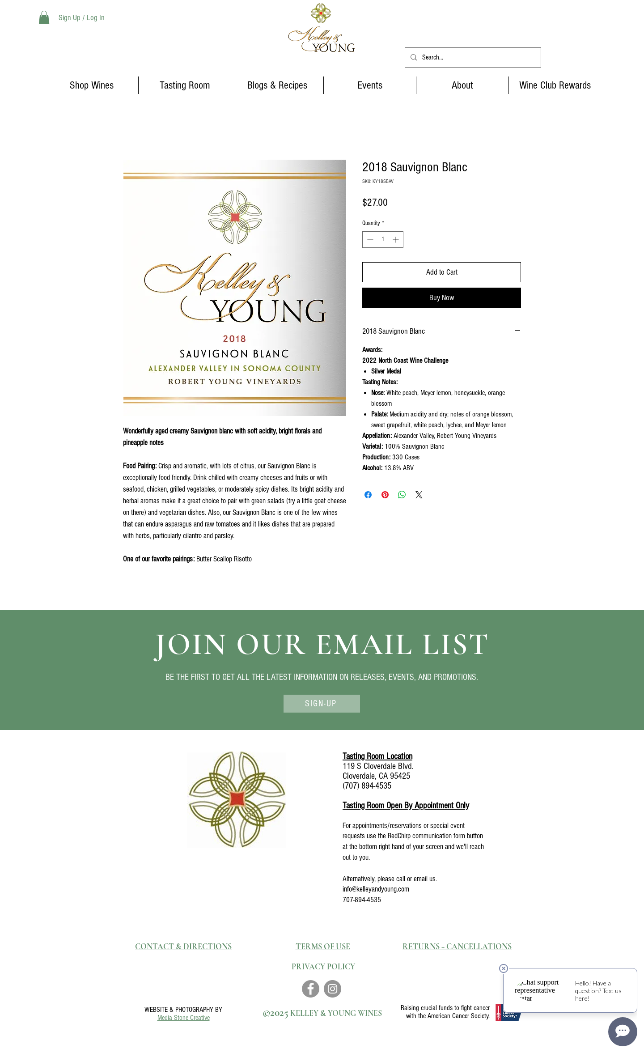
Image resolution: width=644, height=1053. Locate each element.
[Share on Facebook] (368, 494)
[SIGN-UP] (322, 704)
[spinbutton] (383, 239)
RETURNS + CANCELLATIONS (457, 946)
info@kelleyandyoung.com (376, 889)
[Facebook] (310, 989)
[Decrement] (369, 239)
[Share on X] (419, 494)
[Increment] (396, 239)
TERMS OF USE (323, 946)
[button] (44, 17)
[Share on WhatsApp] (402, 494)
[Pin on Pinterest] (385, 494)
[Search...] (472, 57)
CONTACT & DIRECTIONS (183, 946)
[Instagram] (332, 989)
